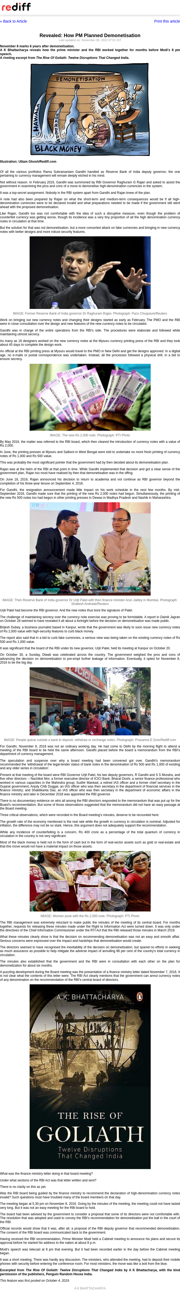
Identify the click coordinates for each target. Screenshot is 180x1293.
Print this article (167, 21)
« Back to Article (13, 21)
